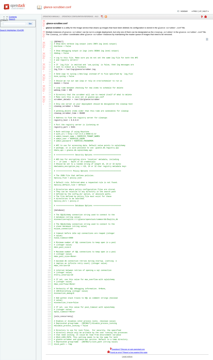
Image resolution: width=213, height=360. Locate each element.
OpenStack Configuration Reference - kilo (80, 16)
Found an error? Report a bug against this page (127, 353)
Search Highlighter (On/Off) (12, 30)
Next (205, 11)
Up (200, 11)
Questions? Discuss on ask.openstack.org (127, 350)
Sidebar (184, 11)
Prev (195, 11)
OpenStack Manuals (51, 16)
